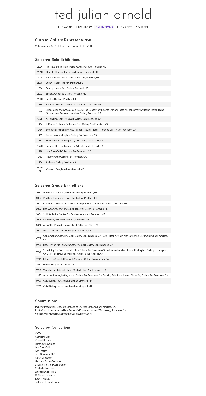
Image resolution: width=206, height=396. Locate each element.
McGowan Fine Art (44, 46)
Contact (142, 27)
